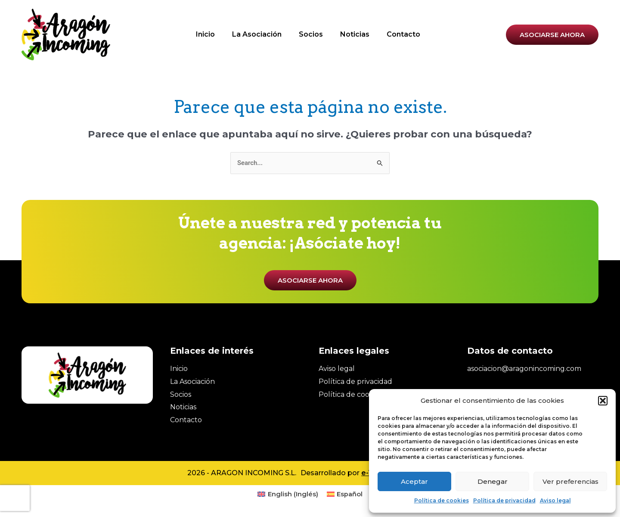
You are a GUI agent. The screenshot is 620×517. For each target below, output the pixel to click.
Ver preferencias (570, 481)
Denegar (492, 481)
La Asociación (257, 34)
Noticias (354, 34)
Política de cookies (441, 500)
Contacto (403, 34)
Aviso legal (555, 500)
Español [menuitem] (350, 495)
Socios (311, 34)
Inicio (205, 34)
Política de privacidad (504, 500)
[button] (602, 400)
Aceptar (414, 481)
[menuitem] (287, 495)
